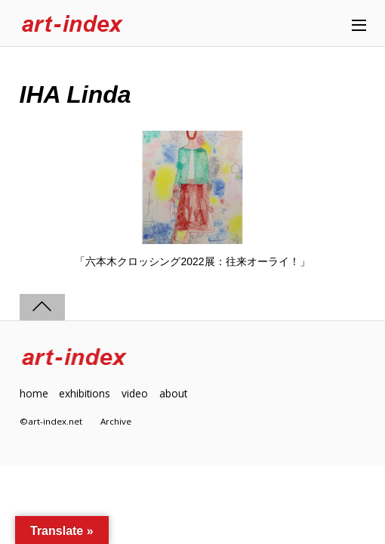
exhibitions (84, 393)
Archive (115, 421)
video (135, 393)
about (173, 393)
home (34, 393)
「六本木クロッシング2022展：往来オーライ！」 (192, 261)
